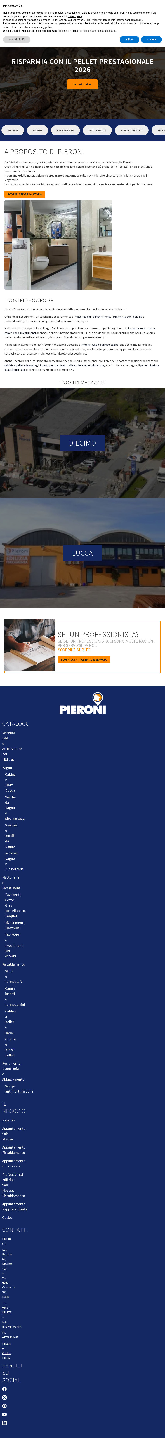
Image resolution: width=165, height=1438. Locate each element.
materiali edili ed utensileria (92, 316)
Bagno (37, 130)
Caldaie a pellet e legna (10, 1021)
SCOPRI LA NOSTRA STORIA (25, 194)
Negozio (8, 1120)
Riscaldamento (132, 130)
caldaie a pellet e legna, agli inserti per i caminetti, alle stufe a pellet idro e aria (54, 365)
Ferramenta (65, 130)
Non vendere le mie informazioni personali (117, 19)
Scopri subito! (82, 84)
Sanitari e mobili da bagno (11, 836)
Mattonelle (97, 130)
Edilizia (13, 130)
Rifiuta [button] (130, 39)
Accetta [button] (151, 39)
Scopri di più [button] (17, 39)
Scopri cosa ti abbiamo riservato (84, 659)
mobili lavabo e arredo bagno (100, 344)
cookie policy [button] (75, 16)
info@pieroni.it (12, 1326)
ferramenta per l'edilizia (126, 316)
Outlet (7, 1217)
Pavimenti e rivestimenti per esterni (14, 945)
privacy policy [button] (44, 27)
